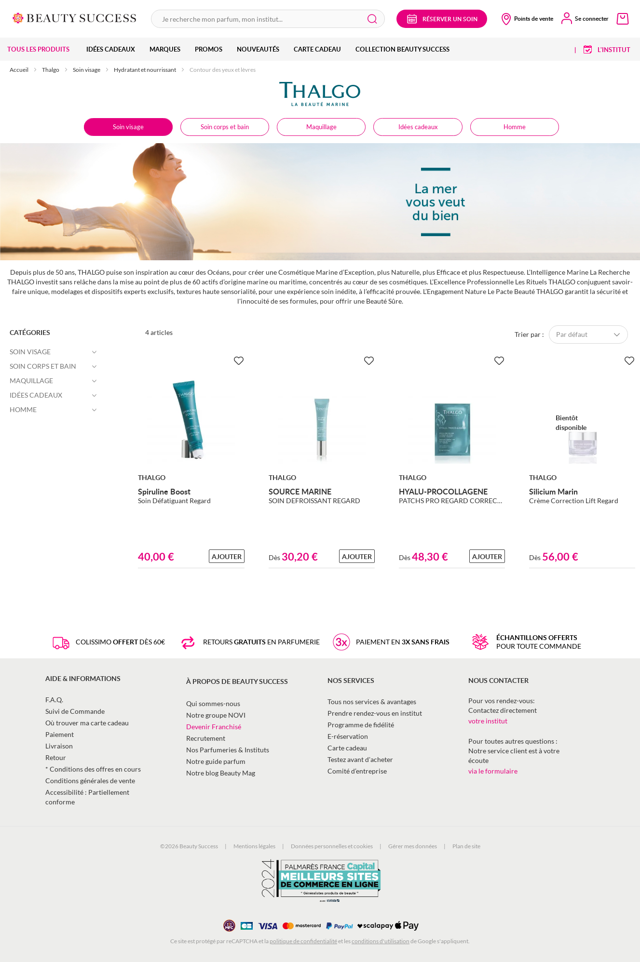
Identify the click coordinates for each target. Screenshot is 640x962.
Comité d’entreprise (357, 771)
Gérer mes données (412, 846)
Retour (55, 757)
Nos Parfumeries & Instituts (227, 750)
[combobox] (268, 19)
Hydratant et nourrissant (145, 69)
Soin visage (87, 69)
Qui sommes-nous (213, 703)
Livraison (59, 746)
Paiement (59, 734)
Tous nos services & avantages (371, 701)
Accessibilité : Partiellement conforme (87, 797)
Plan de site (466, 846)
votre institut (487, 721)
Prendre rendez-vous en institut (374, 713)
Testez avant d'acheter (360, 759)
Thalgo (51, 69)
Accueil (19, 69)
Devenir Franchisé (213, 726)
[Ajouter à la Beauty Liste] (239, 361)
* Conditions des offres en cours (93, 769)
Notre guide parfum (215, 761)
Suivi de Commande (75, 711)
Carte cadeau (347, 748)
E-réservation (347, 736)
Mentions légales (254, 846)
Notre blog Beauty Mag (220, 773)
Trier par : (529, 334)
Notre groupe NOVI (215, 715)
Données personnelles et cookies (332, 846)
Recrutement (205, 738)
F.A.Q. (54, 699)
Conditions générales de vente (90, 780)
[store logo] (74, 17)
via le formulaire (492, 771)
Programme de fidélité (360, 725)
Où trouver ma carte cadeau (87, 723)
